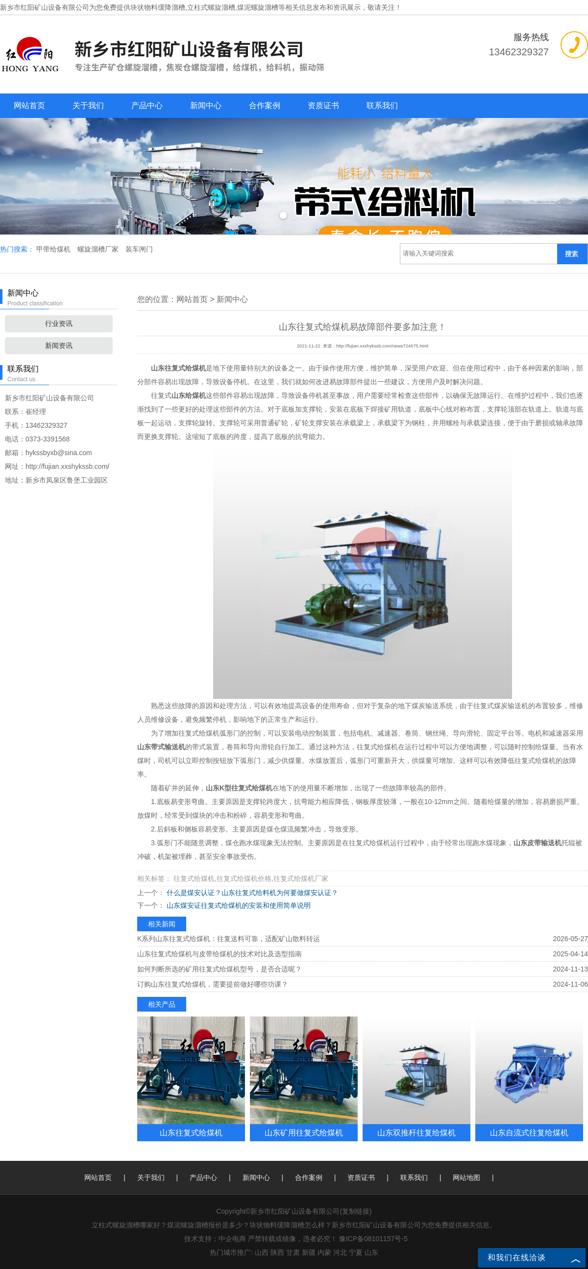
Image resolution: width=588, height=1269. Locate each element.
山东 (371, 1252)
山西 (262, 1252)
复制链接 (355, 1211)
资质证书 (323, 105)
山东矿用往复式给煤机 (304, 1132)
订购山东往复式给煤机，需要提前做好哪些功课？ (212, 984)
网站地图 (466, 1177)
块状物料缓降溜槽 (157, 7)
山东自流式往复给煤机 (529, 1132)
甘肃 (293, 1252)
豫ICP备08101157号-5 (373, 1239)
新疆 (309, 1252)
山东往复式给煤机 (191, 1132)
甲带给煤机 (54, 249)
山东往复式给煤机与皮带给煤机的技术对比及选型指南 (219, 954)
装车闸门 (139, 249)
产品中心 (147, 105)
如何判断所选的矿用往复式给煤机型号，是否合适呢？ (219, 969)
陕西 (277, 1252)
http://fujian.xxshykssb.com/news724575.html (382, 346)
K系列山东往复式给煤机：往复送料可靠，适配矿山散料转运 (228, 939)
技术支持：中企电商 (215, 1239)
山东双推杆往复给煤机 (416, 1132)
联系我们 (382, 105)
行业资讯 (59, 323)
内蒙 (324, 1252)
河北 (340, 1252)
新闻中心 (205, 105)
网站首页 (29, 105)
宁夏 (356, 1252)
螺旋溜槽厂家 (99, 249)
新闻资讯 (59, 345)
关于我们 (88, 105)
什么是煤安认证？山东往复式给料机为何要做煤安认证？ (251, 893)
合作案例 (264, 105)
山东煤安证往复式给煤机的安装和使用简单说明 (238, 905)
